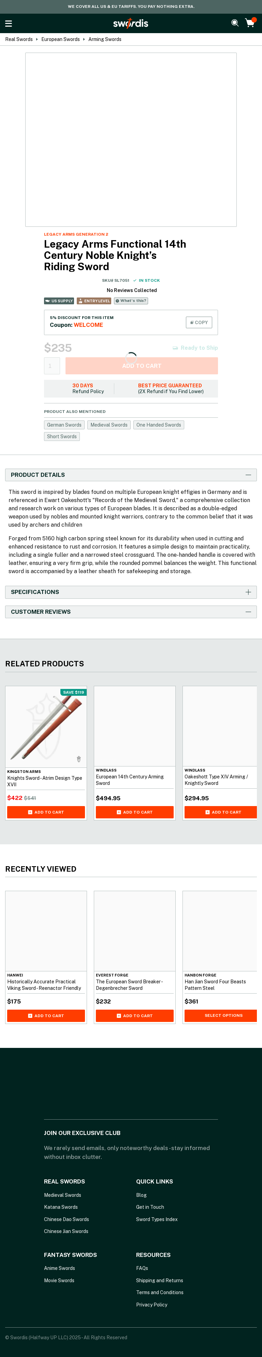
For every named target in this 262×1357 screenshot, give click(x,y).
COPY (199, 322)
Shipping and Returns (159, 1280)
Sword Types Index (157, 1219)
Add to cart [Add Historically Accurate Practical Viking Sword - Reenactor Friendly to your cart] (46, 1015)
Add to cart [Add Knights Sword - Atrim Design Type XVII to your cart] (46, 812)
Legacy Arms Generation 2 (76, 234)
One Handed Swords (158, 425)
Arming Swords (104, 39)
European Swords (60, 39)
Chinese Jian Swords (66, 1231)
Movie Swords (59, 1280)
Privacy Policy (151, 1304)
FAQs (142, 1268)
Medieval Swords (109, 425)
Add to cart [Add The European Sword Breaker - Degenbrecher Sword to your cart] (135, 1015)
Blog (141, 1195)
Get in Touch (150, 1207)
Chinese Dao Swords (66, 1219)
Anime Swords (59, 1268)
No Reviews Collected (132, 290)
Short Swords (62, 436)
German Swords (64, 425)
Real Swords (19, 39)
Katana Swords (61, 1207)
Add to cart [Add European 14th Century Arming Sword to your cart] (135, 812)
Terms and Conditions (160, 1292)
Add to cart (142, 365)
